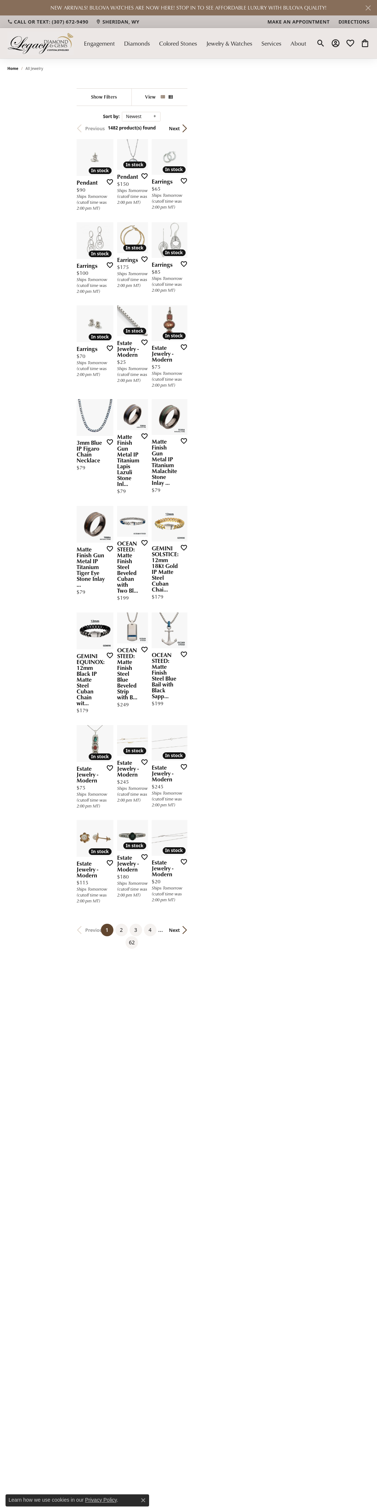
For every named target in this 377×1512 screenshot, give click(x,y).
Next (356, 128)
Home (12, 68)
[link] (47, 21)
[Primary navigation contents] (195, 43)
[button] (320, 43)
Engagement (99, 43)
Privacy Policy (101, 1500)
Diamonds (137, 43)
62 (260, 1178)
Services (271, 43)
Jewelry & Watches (229, 43)
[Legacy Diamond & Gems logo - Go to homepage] (40, 43)
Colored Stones (178, 43)
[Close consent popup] (143, 1500)
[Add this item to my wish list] (173, 236)
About (298, 43)
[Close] (368, 8)
